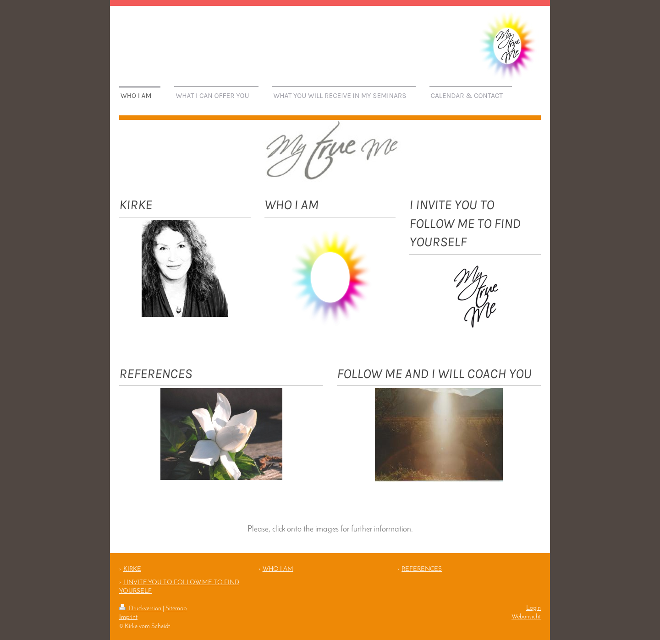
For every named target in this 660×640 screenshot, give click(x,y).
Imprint (128, 617)
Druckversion (141, 608)
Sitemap (176, 608)
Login (533, 608)
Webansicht (526, 616)
